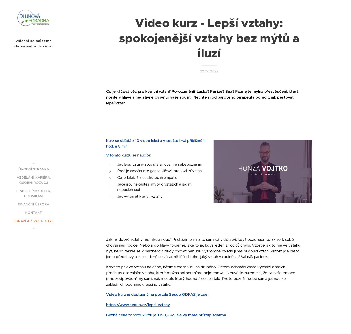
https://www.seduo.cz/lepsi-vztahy (138, 304)
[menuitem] (33, 169)
